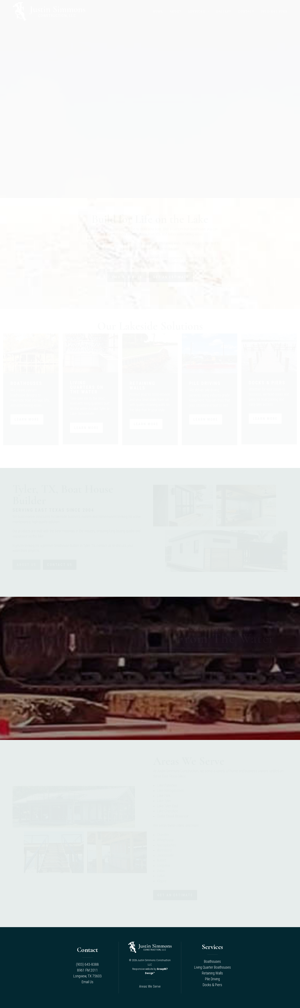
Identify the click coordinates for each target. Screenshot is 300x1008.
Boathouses (212, 961)
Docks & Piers (212, 985)
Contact (246, 11)
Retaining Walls (212, 973)
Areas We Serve (150, 986)
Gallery (223, 11)
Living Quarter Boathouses (212, 967)
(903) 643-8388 (274, 11)
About (175, 11)
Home (158, 11)
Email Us (87, 982)
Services (196, 11)
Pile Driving (212, 979)
